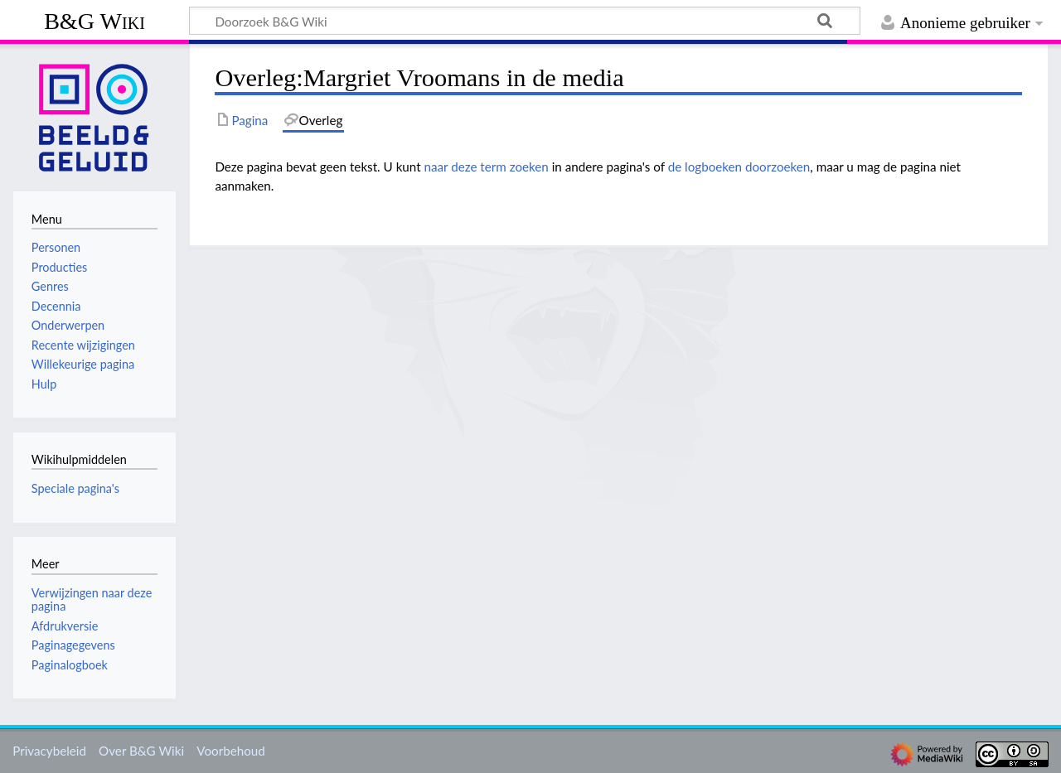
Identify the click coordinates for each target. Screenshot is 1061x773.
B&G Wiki (94, 21)
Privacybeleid (49, 750)
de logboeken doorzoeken (739, 166)
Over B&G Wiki (141, 750)
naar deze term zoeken (486, 166)
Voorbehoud (230, 750)
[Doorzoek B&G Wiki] (525, 20)
